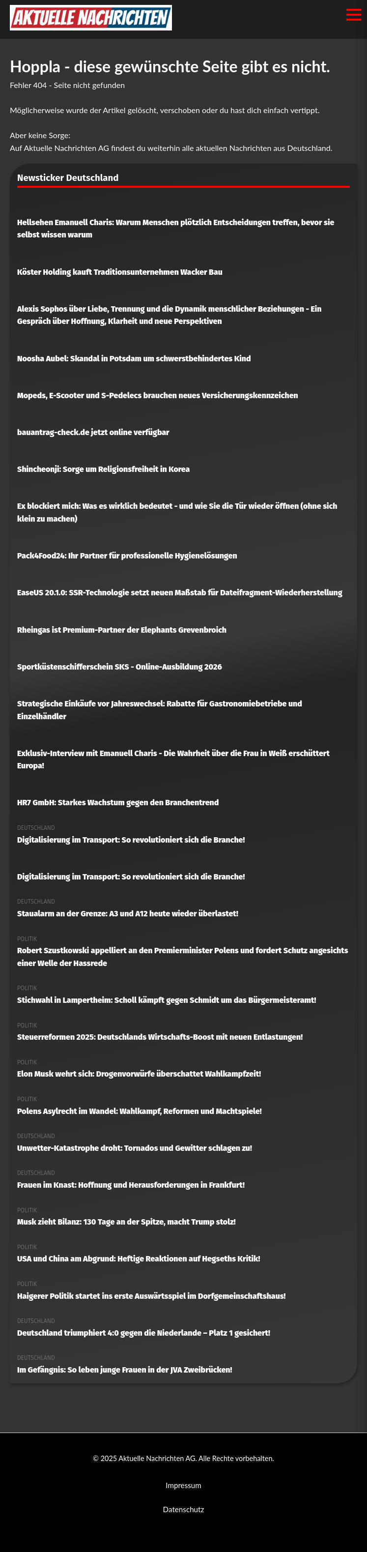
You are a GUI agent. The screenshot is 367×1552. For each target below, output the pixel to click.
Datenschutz (183, 1509)
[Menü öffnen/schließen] (353, 15)
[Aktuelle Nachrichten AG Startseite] (91, 27)
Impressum (183, 1485)
